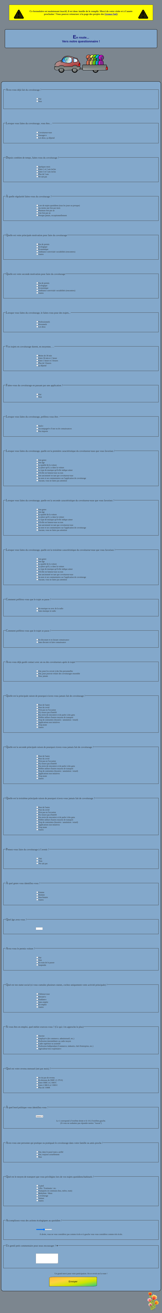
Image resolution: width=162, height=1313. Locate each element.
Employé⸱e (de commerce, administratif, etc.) (55, 1038)
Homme (40, 895)
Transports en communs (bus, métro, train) (54, 1191)
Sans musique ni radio (46, 611)
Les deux (41, 327)
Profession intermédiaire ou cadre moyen (53, 1041)
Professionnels (43, 322)
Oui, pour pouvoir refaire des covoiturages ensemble (58, 674)
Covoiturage (42, 1196)
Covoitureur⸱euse (44, 132)
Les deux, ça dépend (45, 138)
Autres (40, 254)
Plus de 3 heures (43, 363)
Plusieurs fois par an (45, 210)
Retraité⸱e (41, 997)
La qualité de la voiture (46, 465)
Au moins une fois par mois (48, 208)
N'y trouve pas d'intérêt (46, 712)
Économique (42, 249)
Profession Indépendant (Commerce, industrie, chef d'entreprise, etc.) (64, 1046)
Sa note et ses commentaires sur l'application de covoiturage (61, 478)
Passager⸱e (41, 135)
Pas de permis (42, 244)
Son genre (41, 460)
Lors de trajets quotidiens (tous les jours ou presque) (58, 205)
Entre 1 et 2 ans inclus (46, 169)
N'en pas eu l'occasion (46, 710)
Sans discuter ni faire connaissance (51, 642)
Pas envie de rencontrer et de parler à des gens (55, 715)
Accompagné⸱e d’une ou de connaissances (54, 429)
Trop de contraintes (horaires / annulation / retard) (57, 720)
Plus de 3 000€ (43, 1088)
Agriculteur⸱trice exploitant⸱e (48, 1049)
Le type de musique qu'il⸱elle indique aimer (54, 470)
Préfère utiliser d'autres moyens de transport (54, 717)
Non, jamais (42, 676)
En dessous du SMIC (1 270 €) (49, 1080)
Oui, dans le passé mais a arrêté (49, 1152)
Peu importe (42, 431)
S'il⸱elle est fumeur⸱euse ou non (49, 473)
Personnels (41, 324)
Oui (38, 99)
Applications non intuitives (48, 722)
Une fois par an (43, 213)
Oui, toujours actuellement (47, 1154)
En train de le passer (45, 963)
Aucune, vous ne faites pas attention (51, 481)
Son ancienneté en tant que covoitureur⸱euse (54, 476)
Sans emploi (42, 1002)
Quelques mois (43, 167)
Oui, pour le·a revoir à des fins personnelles (54, 671)
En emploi (41, 1005)
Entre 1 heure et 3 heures (47, 361)
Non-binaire (42, 897)
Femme (40, 892)
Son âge (40, 462)
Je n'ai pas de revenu (45, 1078)
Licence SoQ (111, 14)
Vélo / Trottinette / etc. (46, 1188)
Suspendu (41, 965)
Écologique (41, 247)
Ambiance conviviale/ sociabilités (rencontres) (55, 252)
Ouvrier (40, 1036)
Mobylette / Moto (44, 1193)
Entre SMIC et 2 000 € (46, 1083)
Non (39, 101)
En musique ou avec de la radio (49, 608)
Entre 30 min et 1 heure (46, 358)
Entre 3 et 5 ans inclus (46, 172)
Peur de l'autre (43, 705)
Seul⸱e (39, 426)
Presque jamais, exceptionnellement (51, 215)
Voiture (40, 1198)
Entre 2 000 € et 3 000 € (46, 1085)
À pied (40, 1186)
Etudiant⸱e (41, 999)
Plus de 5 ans (42, 174)
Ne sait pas (41, 177)
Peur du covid (42, 707)
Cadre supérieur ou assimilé (48, 1044)
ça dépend (41, 366)
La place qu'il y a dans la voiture (50, 467)
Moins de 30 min (44, 356)
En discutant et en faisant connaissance (52, 640)
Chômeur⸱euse (43, 994)
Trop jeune (41, 725)
